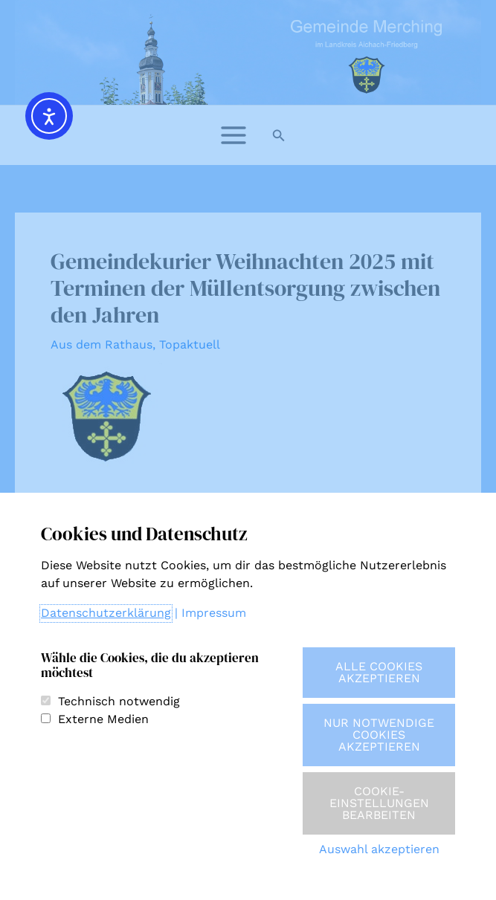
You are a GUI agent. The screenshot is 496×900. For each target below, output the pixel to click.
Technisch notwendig (119, 701)
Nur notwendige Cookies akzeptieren (378, 735)
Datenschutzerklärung (106, 613)
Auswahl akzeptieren (379, 849)
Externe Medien (103, 719)
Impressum (213, 613)
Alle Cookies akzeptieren (378, 672)
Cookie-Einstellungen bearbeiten (379, 803)
